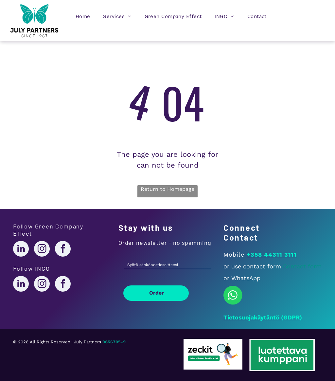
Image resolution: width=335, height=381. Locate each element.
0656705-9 (114, 341)
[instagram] (42, 249)
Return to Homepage (167, 189)
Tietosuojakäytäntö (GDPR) (262, 317)
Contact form (302, 266)
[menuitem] (83, 18)
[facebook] (63, 249)
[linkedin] (21, 249)
